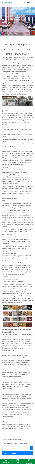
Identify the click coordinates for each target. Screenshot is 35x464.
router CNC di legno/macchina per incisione (15, 443)
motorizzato (26, 59)
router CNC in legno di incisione (12, 439)
